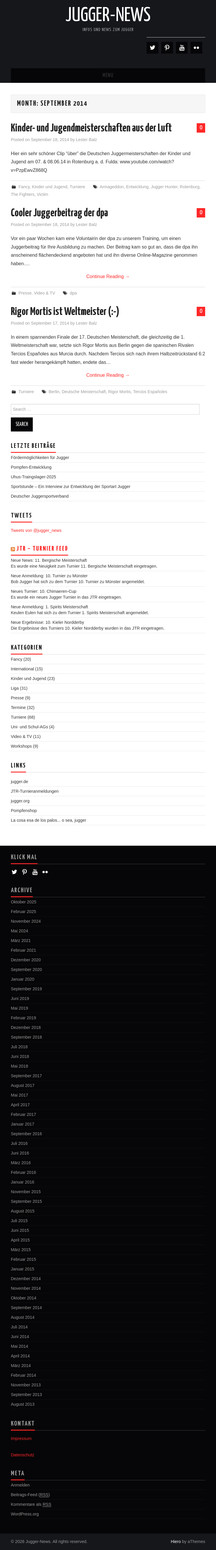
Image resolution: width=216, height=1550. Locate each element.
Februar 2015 (23, 1259)
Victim (42, 194)
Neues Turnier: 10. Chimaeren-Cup (43, 591)
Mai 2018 (19, 1066)
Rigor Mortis (119, 391)
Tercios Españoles (150, 391)
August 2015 (23, 1211)
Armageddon (112, 186)
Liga (15, 688)
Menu (108, 75)
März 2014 (21, 1365)
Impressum (21, 1438)
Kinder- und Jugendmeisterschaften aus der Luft (91, 128)
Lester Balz (86, 139)
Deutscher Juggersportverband (40, 496)
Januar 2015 (22, 1269)
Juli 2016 (19, 1143)
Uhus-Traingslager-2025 (33, 477)
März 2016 (21, 1162)
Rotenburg (189, 186)
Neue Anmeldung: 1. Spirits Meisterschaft (49, 606)
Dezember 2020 (26, 960)
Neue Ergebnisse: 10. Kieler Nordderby (47, 622)
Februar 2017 (23, 1114)
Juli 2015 (19, 1220)
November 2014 (26, 1288)
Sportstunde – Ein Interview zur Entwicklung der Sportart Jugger (71, 486)
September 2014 (26, 1307)
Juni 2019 (20, 998)
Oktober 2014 (23, 1298)
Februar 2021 (23, 950)
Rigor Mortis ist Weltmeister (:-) (65, 312)
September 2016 (26, 1133)
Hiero (176, 1541)
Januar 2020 (22, 979)
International (22, 669)
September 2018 (26, 1037)
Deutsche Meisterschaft (84, 391)
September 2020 (26, 969)
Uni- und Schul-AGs (29, 727)
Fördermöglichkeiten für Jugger (40, 457)
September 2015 (26, 1201)
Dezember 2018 (26, 1027)
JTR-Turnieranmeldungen (35, 791)
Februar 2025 (23, 911)
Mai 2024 (19, 931)
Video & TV (44, 293)
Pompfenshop (24, 810)
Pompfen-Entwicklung (31, 467)
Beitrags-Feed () (30, 1494)
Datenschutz (22, 1455)
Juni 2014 (20, 1336)
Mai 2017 (19, 1095)
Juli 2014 (19, 1327)
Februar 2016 (23, 1172)
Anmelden (20, 1485)
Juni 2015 (20, 1230)
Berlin (54, 391)
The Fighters (23, 194)
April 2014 (20, 1356)
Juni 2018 (20, 1056)
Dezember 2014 (26, 1278)
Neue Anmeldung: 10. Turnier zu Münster (49, 575)
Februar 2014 (23, 1375)
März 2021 (21, 940)
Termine (18, 707)
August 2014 (23, 1317)
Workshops (21, 746)
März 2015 (21, 1249)
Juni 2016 (20, 1153)
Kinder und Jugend (49, 186)
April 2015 (20, 1240)
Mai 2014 (19, 1346)
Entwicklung (137, 186)
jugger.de (19, 781)
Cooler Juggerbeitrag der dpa (59, 213)
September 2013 (26, 1394)
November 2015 (26, 1191)
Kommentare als (31, 1504)
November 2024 (26, 921)
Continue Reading (108, 276)
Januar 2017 (22, 1124)
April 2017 (20, 1104)
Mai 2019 (19, 1008)
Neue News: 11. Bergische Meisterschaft (49, 560)
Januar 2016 (22, 1182)
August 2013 (23, 1404)
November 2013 (26, 1385)
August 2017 (23, 1085)
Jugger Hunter (164, 186)
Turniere (77, 186)
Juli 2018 (19, 1046)
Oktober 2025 (23, 902)
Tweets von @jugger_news (36, 530)
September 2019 (26, 988)
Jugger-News (108, 15)
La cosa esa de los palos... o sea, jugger (48, 820)
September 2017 (26, 1075)
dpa (73, 293)
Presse (25, 293)
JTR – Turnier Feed (42, 549)
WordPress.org (25, 1514)
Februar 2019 (23, 1017)
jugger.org (20, 801)
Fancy (24, 186)
